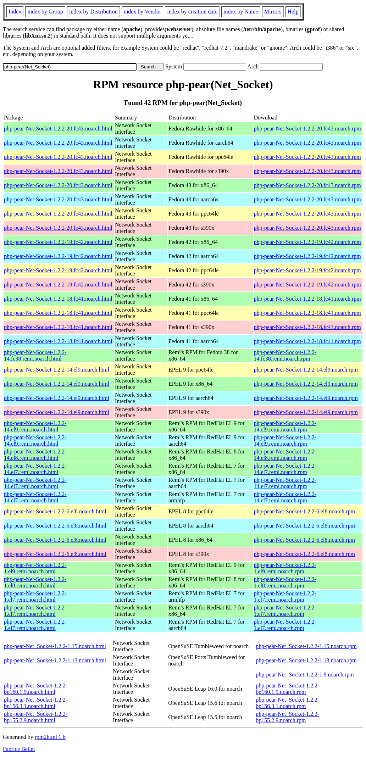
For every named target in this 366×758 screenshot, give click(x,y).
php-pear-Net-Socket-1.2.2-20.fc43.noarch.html (58, 129)
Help (293, 12)
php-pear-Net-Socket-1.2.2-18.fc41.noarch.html (58, 299)
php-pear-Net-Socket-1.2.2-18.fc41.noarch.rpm (307, 299)
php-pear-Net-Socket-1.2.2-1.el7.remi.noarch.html (35, 596)
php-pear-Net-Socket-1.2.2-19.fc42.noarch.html (58, 242)
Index (15, 12)
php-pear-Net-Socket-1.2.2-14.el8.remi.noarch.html (35, 454)
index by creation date (192, 12)
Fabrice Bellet (19, 749)
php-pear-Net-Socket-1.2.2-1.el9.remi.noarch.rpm (285, 568)
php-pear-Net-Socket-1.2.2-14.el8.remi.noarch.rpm (285, 454)
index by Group (45, 12)
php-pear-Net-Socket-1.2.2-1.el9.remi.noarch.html (35, 568)
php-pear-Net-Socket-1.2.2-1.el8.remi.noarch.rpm (285, 582)
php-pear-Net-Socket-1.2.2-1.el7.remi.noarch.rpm (285, 596)
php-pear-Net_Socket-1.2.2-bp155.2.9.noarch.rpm (287, 717)
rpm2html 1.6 (50, 737)
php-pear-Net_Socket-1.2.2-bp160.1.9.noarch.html (35, 688)
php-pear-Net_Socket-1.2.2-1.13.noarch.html (55, 660)
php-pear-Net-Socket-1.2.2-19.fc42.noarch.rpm (307, 242)
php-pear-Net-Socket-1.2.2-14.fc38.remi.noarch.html (35, 355)
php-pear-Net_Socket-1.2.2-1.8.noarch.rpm (305, 674)
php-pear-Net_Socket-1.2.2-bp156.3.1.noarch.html (35, 703)
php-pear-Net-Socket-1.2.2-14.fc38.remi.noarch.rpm (285, 355)
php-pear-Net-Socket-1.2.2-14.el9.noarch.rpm (306, 370)
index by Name (240, 12)
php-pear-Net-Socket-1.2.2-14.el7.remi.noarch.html (35, 469)
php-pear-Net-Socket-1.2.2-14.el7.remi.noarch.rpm (285, 469)
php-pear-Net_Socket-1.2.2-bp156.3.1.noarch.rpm (287, 703)
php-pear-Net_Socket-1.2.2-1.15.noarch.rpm (306, 646)
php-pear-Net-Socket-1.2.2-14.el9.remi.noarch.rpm (285, 426)
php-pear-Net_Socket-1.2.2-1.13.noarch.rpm (306, 660)
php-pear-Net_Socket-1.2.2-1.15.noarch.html (55, 646)
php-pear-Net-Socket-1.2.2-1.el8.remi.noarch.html (35, 582)
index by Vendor (142, 12)
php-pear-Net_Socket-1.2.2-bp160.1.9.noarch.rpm (287, 688)
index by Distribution (93, 12)
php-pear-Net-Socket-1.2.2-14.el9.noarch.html (56, 370)
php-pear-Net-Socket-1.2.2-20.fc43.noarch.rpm (307, 129)
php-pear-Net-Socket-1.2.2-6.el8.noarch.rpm (304, 511)
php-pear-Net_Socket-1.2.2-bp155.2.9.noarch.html (35, 717)
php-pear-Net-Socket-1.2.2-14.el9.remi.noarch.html (35, 426)
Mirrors (273, 12)
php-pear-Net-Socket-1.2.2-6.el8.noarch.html (55, 511)
